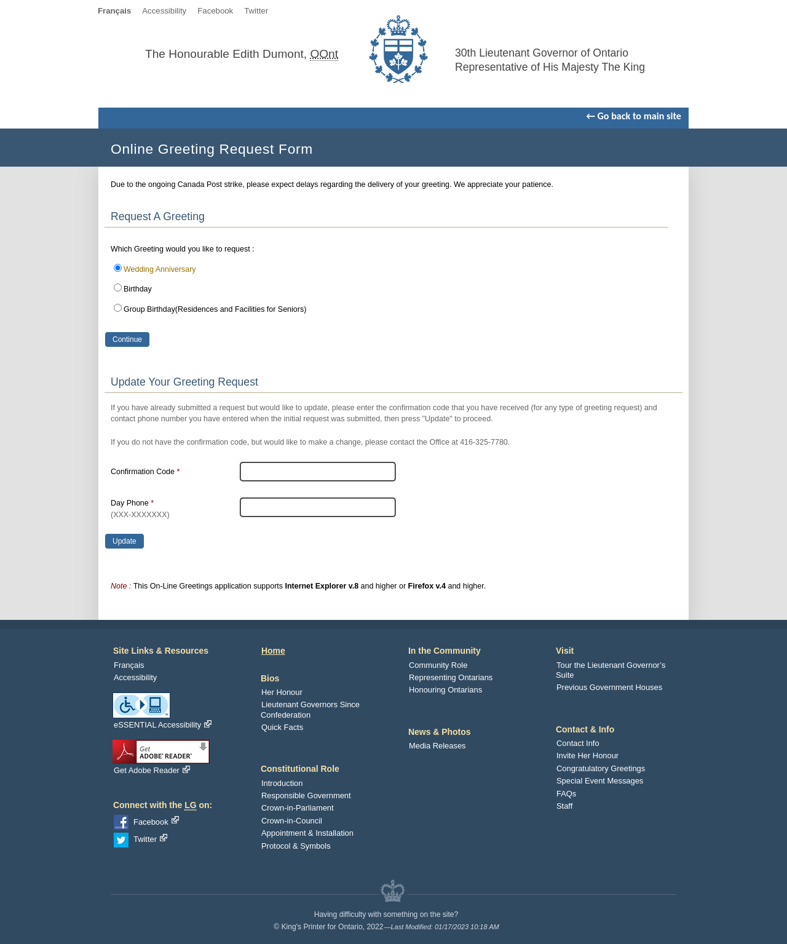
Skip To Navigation (467, 11)
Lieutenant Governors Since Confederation (310, 709)
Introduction (282, 783)
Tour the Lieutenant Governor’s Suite (610, 670)
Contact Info (577, 743)
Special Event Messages (599, 780)
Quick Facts (282, 727)
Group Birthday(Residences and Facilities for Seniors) (215, 309)
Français (129, 665)
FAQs (566, 793)
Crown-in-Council (291, 820)
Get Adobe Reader (152, 770)
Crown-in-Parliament (297, 807)
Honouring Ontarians (445, 689)
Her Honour (282, 692)
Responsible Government (306, 795)
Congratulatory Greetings (600, 768)
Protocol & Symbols (296, 846)
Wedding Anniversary (160, 269)
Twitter (256, 10)
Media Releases (437, 745)
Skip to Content (400, 11)
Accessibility (164, 10)
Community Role (438, 665)
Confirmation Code (145, 471)
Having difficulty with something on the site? (386, 914)
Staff (564, 806)
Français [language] (114, 10)
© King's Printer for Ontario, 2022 (328, 926)
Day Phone (140, 509)
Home (273, 651)
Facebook (215, 10)
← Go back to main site (633, 116)
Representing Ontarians (450, 677)
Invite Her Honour (587, 755)
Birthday (138, 289)
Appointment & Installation (307, 833)
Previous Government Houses (609, 687)
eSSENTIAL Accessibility (163, 724)
